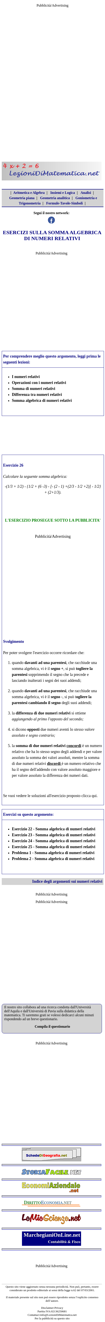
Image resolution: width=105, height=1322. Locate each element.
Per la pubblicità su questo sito (52, 1318)
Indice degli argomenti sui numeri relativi (67, 881)
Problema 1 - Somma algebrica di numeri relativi (53, 853)
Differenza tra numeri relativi (37, 394)
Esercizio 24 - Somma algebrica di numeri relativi (53, 841)
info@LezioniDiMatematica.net (58, 1314)
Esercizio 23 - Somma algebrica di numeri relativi (53, 835)
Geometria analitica (55, 198)
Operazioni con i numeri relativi (39, 382)
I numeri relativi (26, 377)
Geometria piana (21, 198)
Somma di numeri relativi (33, 388)
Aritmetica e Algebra (29, 193)
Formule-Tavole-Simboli (64, 203)
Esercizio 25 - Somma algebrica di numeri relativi (53, 847)
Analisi (85, 193)
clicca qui (89, 796)
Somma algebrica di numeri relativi (42, 400)
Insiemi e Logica (62, 193)
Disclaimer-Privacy (52, 1307)
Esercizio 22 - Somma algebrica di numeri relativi (53, 829)
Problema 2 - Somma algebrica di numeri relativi (53, 859)
